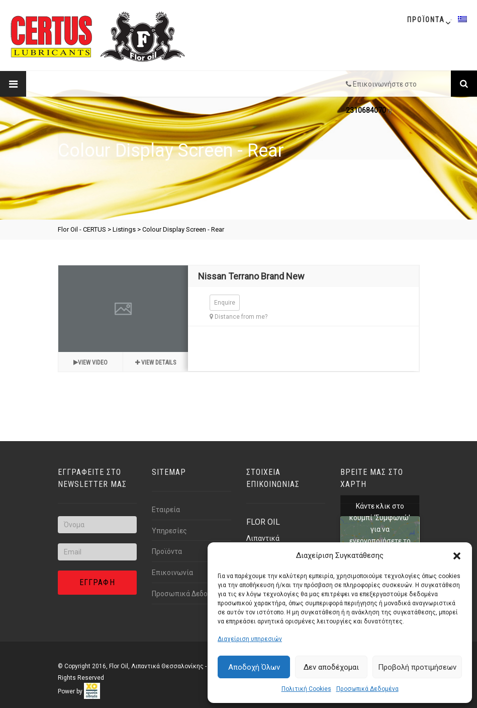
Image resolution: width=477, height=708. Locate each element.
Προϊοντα (426, 20)
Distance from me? (238, 316)
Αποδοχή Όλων (254, 667)
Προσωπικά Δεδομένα (367, 688)
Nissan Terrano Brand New (251, 276)
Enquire (224, 302)
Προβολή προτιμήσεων (417, 667)
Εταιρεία (166, 510)
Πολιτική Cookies (306, 688)
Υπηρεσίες (169, 531)
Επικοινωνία (172, 573)
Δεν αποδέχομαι (331, 667)
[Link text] (464, 83)
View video (90, 363)
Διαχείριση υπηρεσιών (250, 639)
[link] (92, 691)
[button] (457, 556)
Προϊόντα (167, 551)
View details (155, 363)
